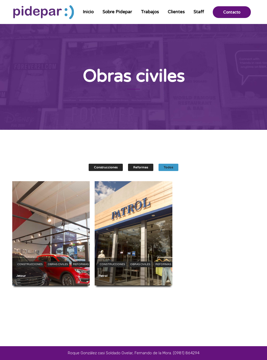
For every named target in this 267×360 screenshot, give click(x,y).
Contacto (231, 12)
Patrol (103, 276)
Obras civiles (58, 264)
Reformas (140, 167)
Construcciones (106, 167)
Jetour (21, 276)
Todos (168, 167)
